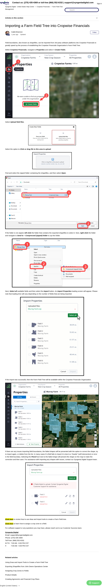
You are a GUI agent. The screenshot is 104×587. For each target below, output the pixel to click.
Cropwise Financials (43, 7)
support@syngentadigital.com (79, 2)
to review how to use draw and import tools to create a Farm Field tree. (35, 519)
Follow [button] (94, 32)
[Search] (82, 10)
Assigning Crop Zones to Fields (17, 571)
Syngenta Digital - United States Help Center (19, 7)
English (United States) (9, 586)
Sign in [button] (99, 3)
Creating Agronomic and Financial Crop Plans (22, 579)
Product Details (11, 575)
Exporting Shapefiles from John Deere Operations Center (26, 566)
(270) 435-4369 (31, 2)
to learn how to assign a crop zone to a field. (26, 524)
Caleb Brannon (16, 32)
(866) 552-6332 (56, 2)
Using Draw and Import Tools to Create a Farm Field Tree (26, 562)
